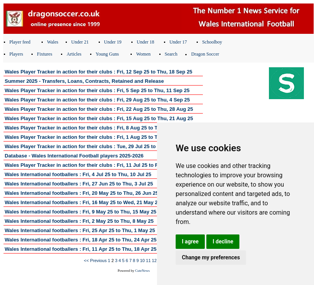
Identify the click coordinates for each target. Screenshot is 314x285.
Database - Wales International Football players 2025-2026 (74, 156)
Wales (52, 42)
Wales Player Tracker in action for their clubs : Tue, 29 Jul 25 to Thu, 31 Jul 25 (97, 146)
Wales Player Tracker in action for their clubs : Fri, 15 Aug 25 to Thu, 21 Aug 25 (99, 118)
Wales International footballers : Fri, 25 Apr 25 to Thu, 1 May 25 (80, 230)
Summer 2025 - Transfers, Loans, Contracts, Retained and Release (84, 81)
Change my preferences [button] (211, 257)
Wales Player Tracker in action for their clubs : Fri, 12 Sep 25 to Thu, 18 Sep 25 (98, 72)
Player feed (19, 42)
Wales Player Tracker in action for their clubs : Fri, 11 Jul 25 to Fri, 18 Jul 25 (95, 165)
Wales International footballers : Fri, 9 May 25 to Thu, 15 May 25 (80, 212)
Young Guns (107, 54)
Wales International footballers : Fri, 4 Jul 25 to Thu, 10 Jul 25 (78, 174)
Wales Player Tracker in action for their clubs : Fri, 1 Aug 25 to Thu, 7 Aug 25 (96, 137)
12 (154, 260)
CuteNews (142, 271)
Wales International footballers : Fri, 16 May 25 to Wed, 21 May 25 (82, 202)
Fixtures (44, 54)
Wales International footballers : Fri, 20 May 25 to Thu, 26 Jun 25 (81, 193)
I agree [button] (190, 241)
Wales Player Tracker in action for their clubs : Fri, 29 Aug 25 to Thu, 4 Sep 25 (97, 100)
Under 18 (145, 42)
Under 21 (80, 42)
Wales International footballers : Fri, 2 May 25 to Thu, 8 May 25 (79, 221)
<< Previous (95, 260)
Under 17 (178, 42)
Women (143, 54)
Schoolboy (212, 42)
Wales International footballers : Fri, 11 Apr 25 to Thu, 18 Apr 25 (81, 249)
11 (148, 260)
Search (171, 54)
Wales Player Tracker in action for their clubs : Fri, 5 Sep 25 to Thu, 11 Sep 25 (97, 90)
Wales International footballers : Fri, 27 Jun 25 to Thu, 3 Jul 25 (79, 184)
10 (142, 260)
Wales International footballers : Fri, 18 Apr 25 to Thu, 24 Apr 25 (81, 240)
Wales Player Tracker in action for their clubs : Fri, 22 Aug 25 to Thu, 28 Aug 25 (99, 109)
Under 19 (113, 42)
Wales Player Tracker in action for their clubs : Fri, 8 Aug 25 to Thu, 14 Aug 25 (97, 128)
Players (16, 54)
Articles (73, 54)
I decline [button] (223, 241)
